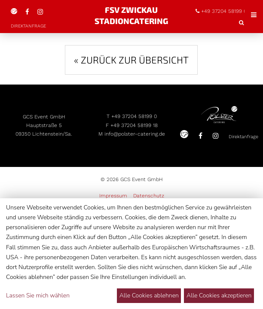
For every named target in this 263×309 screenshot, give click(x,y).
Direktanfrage (177, 187)
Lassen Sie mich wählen (38, 295)
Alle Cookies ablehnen (149, 295)
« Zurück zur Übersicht (131, 42)
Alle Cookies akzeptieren (219, 295)
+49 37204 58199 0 (134, 136)
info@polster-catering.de (135, 158)
